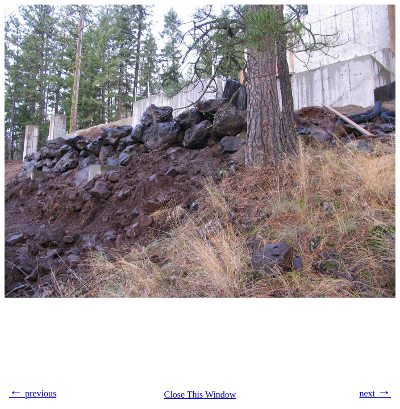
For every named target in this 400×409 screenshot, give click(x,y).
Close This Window (200, 394)
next (375, 392)
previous (32, 392)
